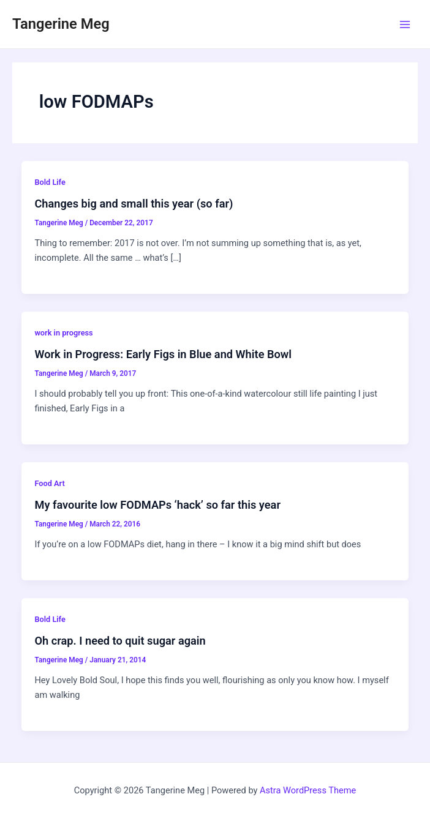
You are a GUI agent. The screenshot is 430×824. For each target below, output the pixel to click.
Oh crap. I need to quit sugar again (119, 640)
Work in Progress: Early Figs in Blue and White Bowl (163, 354)
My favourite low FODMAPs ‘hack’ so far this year (157, 504)
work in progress (63, 332)
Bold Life (49, 182)
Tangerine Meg (61, 23)
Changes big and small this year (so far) (133, 203)
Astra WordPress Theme (308, 790)
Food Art (49, 483)
